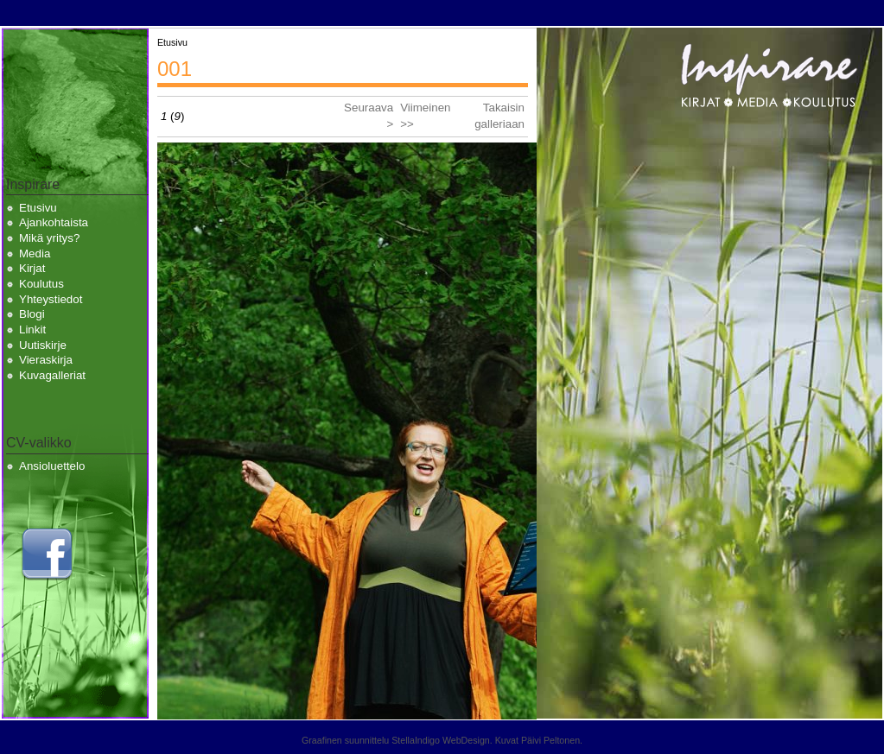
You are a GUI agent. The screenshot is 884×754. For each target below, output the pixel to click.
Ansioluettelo (52, 465)
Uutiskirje (43, 345)
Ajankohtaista (53, 222)
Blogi (32, 313)
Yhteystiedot (50, 299)
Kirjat (32, 268)
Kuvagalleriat (52, 375)
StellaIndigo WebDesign (440, 740)
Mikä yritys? (49, 237)
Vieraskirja (46, 359)
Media (34, 253)
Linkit (32, 329)
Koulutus (41, 283)
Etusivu (38, 207)
